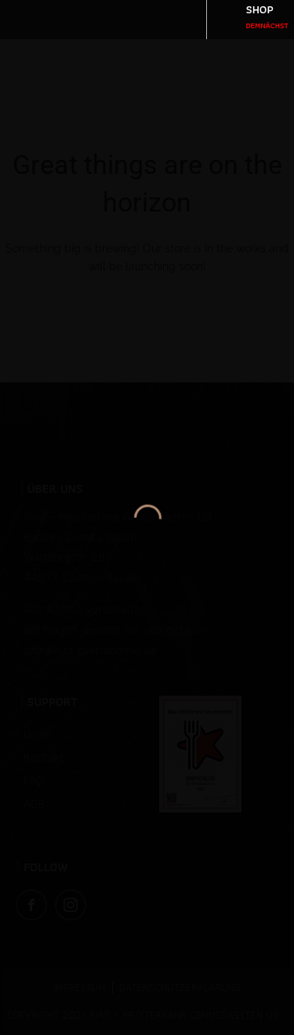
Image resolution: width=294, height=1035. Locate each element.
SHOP (267, 16)
